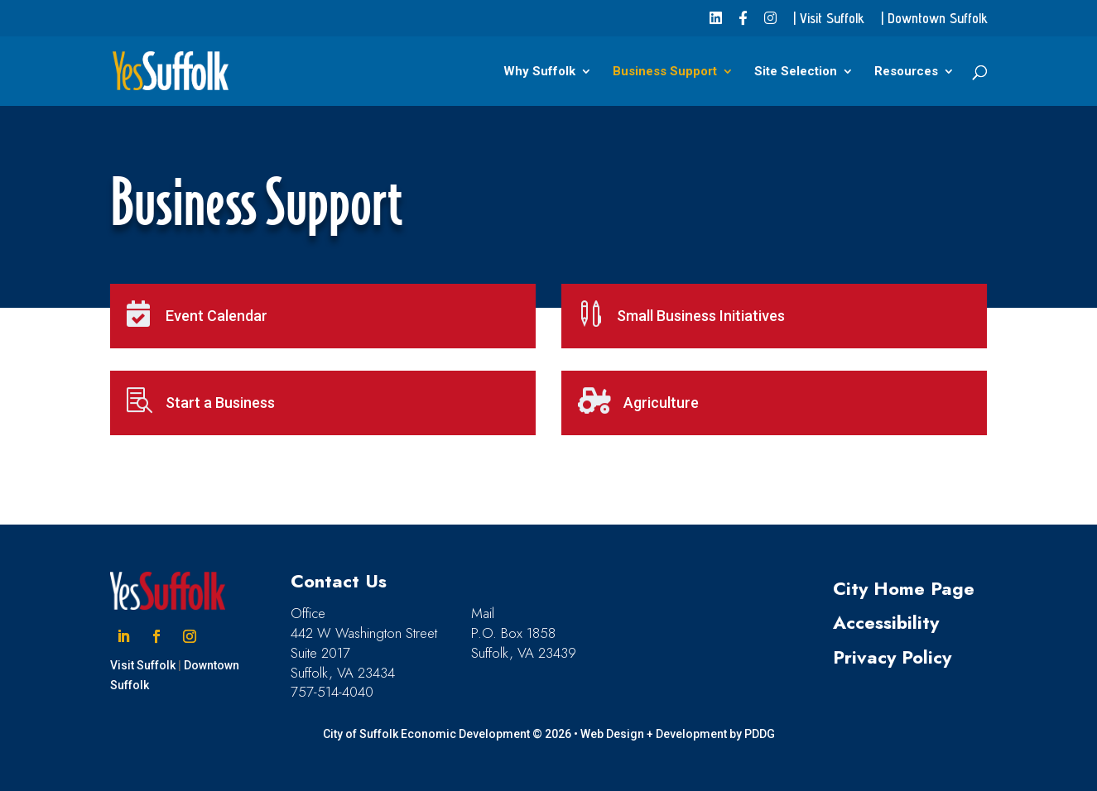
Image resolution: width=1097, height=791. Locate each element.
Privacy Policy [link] (892, 657)
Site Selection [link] (795, 72)
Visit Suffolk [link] (143, 665)
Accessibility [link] (886, 622)
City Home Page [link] (903, 588)
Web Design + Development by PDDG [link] (677, 734)
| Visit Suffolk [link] (828, 19)
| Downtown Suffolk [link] (934, 19)
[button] (123, 636)
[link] (716, 23)
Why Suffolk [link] (539, 72)
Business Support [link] (665, 72)
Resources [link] (906, 72)
